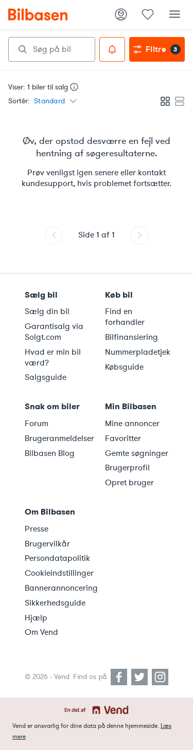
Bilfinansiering (131, 337)
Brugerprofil (127, 467)
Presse (36, 529)
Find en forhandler (125, 317)
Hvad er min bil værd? (53, 357)
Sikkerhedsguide (55, 603)
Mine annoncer (132, 423)
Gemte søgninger (136, 453)
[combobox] (51, 49)
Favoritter (123, 438)
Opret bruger (129, 482)
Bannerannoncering (59, 588)
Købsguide (124, 367)
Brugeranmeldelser (59, 438)
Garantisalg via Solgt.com (54, 332)
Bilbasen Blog (50, 453)
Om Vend (41, 632)
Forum (36, 423)
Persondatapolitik (57, 558)
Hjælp (36, 618)
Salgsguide (45, 377)
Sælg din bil (47, 311)
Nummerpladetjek (137, 352)
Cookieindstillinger (59, 573)
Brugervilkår (47, 544)
